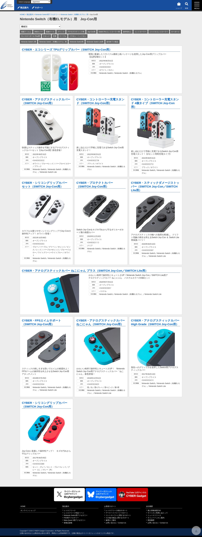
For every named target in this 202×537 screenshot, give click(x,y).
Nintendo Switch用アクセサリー (47, 14)
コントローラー (140, 32)
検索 (187, 5)
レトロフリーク (70, 510)
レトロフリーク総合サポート (117, 510)
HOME (22, 14)
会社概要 (149, 506)
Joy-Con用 (91, 32)
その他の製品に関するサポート (117, 518)
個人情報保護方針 (154, 510)
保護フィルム (26, 32)
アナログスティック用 (76, 32)
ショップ (179, 5)
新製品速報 (68, 523)
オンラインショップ (28, 510)
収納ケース (50, 32)
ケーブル (63, 36)
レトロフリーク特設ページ (74, 513)
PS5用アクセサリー (71, 518)
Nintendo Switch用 (76, 42)
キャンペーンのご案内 (156, 518)
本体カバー (38, 32)
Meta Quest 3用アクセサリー (75, 520)
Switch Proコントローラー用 (109, 32)
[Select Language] (40, 1)
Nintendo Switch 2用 (28, 42)
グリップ (61, 32)
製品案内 (24, 8)
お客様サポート (110, 506)
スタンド (46, 36)
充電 (54, 36)
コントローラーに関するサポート (118, 515)
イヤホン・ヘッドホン (77, 36)
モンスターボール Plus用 (30, 36)
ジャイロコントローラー (159, 32)
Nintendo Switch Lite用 (95, 42)
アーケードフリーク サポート (117, 513)
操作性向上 (127, 32)
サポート (39, 8)
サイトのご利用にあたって (158, 513)
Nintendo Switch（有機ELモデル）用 (74, 14)
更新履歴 (151, 520)
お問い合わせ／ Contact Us (116, 523)
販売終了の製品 (112, 42)
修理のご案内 (111, 520)
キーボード (175, 32)
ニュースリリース (154, 515)
